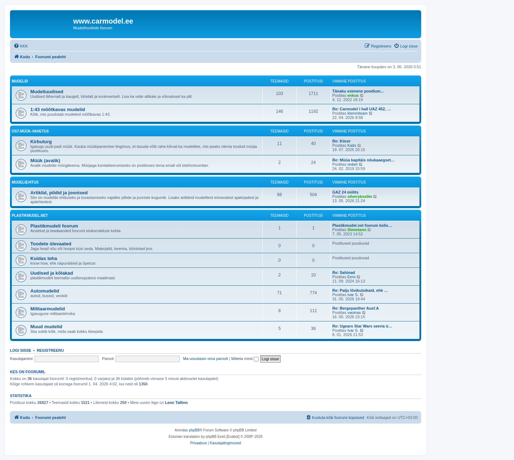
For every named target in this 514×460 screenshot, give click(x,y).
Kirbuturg (41, 141)
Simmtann (356, 230)
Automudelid (44, 291)
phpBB (194, 430)
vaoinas (354, 312)
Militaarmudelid (47, 308)
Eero (351, 277)
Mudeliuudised (46, 91)
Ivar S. (353, 294)
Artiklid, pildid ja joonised (58, 192)
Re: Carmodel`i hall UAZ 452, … (361, 109)
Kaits (351, 145)
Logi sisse (20, 350)
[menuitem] (21, 46)
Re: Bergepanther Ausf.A (355, 308)
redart (352, 164)
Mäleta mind (244, 358)
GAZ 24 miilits (345, 192)
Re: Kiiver (341, 141)
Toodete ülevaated (50, 243)
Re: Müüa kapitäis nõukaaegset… (363, 160)
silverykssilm (359, 196)
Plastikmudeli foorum (54, 226)
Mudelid (20, 81)
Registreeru (50, 350)
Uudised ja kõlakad (51, 273)
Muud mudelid (46, 326)
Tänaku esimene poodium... (358, 91)
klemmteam (357, 113)
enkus (353, 95)
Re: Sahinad (343, 272)
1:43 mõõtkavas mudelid (57, 109)
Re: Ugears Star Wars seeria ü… (362, 326)
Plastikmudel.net (30, 216)
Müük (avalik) (45, 160)
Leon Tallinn (176, 402)
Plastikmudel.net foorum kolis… (362, 225)
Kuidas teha (43, 258)
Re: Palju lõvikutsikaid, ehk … (360, 290)
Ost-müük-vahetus (30, 131)
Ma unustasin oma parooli (205, 358)
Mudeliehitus (25, 182)
